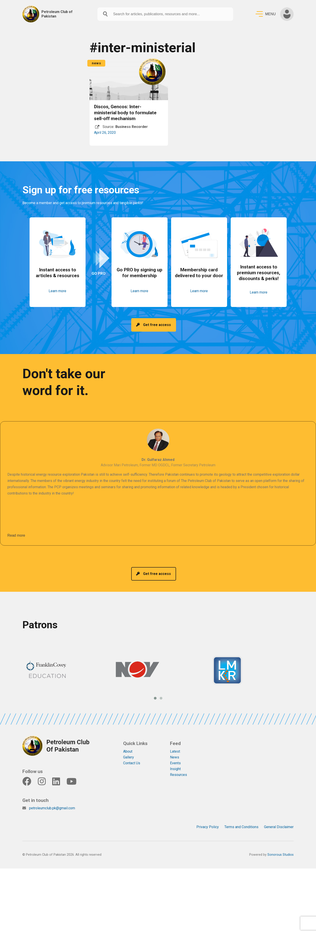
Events (175, 763)
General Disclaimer (279, 827)
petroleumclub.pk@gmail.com (52, 808)
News (174, 757)
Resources (178, 775)
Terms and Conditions (241, 827)
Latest (175, 751)
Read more (16, 535)
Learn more (57, 291)
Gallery (128, 757)
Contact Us (131, 763)
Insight (175, 769)
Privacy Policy (207, 827)
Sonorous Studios (280, 855)
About (127, 751)
